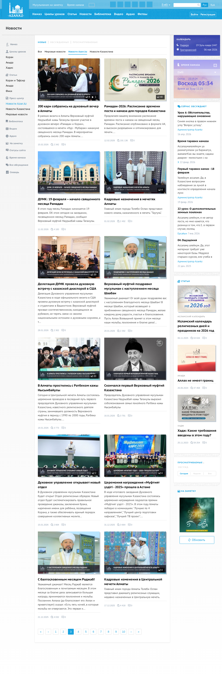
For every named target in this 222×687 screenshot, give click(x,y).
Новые (42, 42)
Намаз (37, 14)
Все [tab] (210, 474)
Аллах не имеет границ (195, 380)
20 (93, 274)
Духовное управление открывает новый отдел (69, 485)
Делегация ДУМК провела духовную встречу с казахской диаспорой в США (67, 286)
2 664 (55, 525)
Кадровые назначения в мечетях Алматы (129, 202)
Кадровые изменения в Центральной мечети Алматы (133, 582)
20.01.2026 (109, 331)
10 (123, 631)
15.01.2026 (43, 525)
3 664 (121, 525)
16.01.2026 (109, 416)
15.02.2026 (43, 144)
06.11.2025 (183, 338)
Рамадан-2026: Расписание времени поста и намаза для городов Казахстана (134, 109)
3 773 (55, 428)
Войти (194, 14)
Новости (86, 14)
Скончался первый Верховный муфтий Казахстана (134, 388)
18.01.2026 (43, 428)
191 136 (122, 140)
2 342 (55, 144)
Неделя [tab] (197, 474)
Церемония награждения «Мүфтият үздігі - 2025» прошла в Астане (131, 485)
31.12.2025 (109, 525)
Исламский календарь (191, 316)
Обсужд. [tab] (183, 467)
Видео (118, 14)
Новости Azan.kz (16, 103)
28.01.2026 (43, 330)
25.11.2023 (183, 442)
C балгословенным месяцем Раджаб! (66, 579)
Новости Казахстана (18, 109)
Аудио (130, 14)
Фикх (9, 91)
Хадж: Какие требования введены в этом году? (197, 433)
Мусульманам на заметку (48, 5)
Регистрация (207, 14)
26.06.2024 (183, 388)
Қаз (213, 5)
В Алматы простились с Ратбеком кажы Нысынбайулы (68, 388)
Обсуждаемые (59, 42)
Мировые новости (17, 114)
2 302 (55, 330)
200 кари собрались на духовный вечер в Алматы (68, 109)
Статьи (72, 14)
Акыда (9, 62)
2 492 (121, 221)
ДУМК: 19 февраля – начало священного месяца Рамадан (69, 202)
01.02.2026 (109, 221)
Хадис (9, 67)
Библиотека (102, 14)
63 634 (195, 338)
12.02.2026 (109, 140)
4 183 (55, 229)
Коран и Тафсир (15, 80)
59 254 (195, 442)
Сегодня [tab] (184, 474)
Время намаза (75, 5)
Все (40, 51)
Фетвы (142, 14)
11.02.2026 (43, 229)
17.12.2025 (109, 605)
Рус (205, 5)
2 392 (121, 331)
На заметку (187, 491)
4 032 (55, 617)
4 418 (121, 605)
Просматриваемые (85, 42)
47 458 (195, 388)
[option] (197, 515)
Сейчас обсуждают (192, 106)
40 (160, 97)
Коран (9, 57)
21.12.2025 (43, 617)
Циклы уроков (55, 14)
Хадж (181, 426)
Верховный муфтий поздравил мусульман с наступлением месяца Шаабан (131, 288)
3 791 (121, 416)
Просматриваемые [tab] (190, 462)
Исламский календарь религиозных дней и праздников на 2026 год (196, 326)
